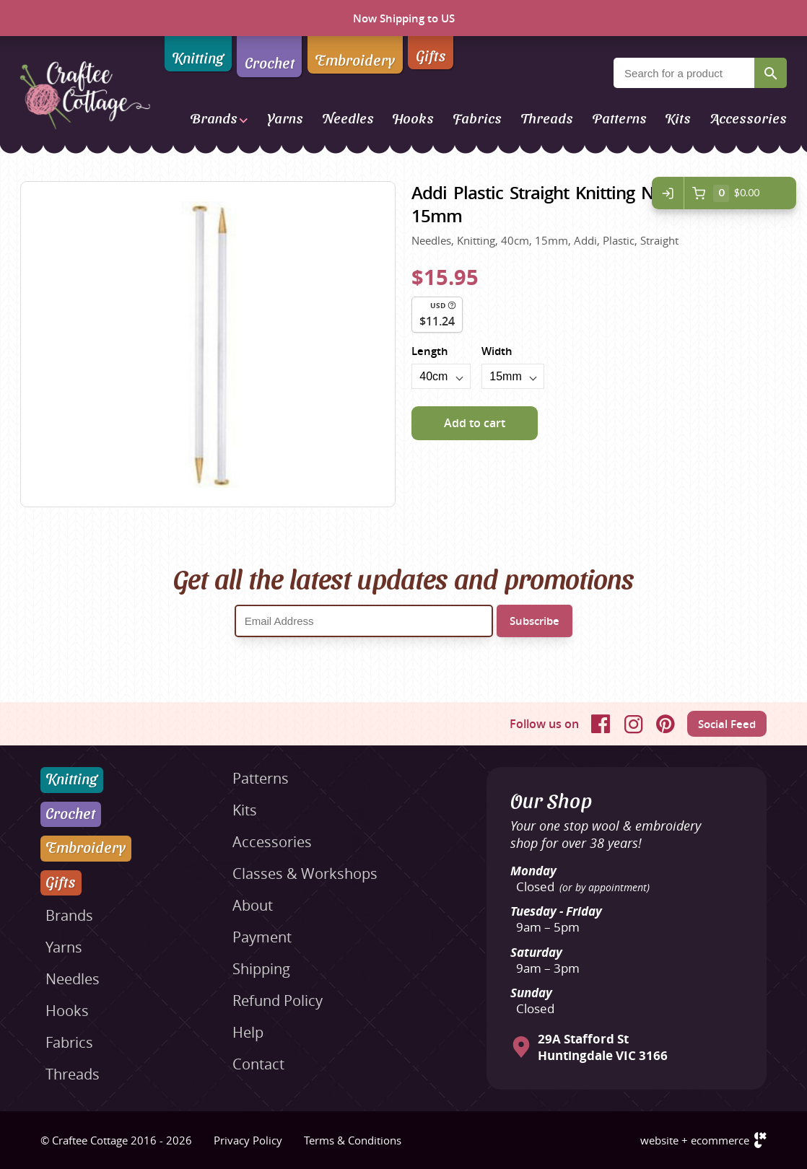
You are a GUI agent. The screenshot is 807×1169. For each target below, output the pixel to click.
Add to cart (474, 423)
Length (429, 351)
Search (770, 73)
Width (496, 351)
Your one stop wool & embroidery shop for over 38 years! (605, 834)
